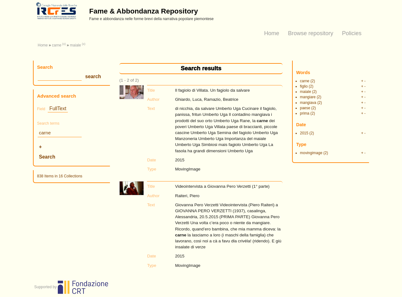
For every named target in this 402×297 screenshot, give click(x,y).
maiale (75, 45)
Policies (351, 33)
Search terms (48, 123)
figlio (304, 86)
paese (305, 108)
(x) (64, 44)
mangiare (308, 97)
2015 (304, 133)
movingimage (311, 153)
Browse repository (310, 33)
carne (56, 45)
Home (271, 33)
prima (304, 113)
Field (41, 109)
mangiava (308, 102)
